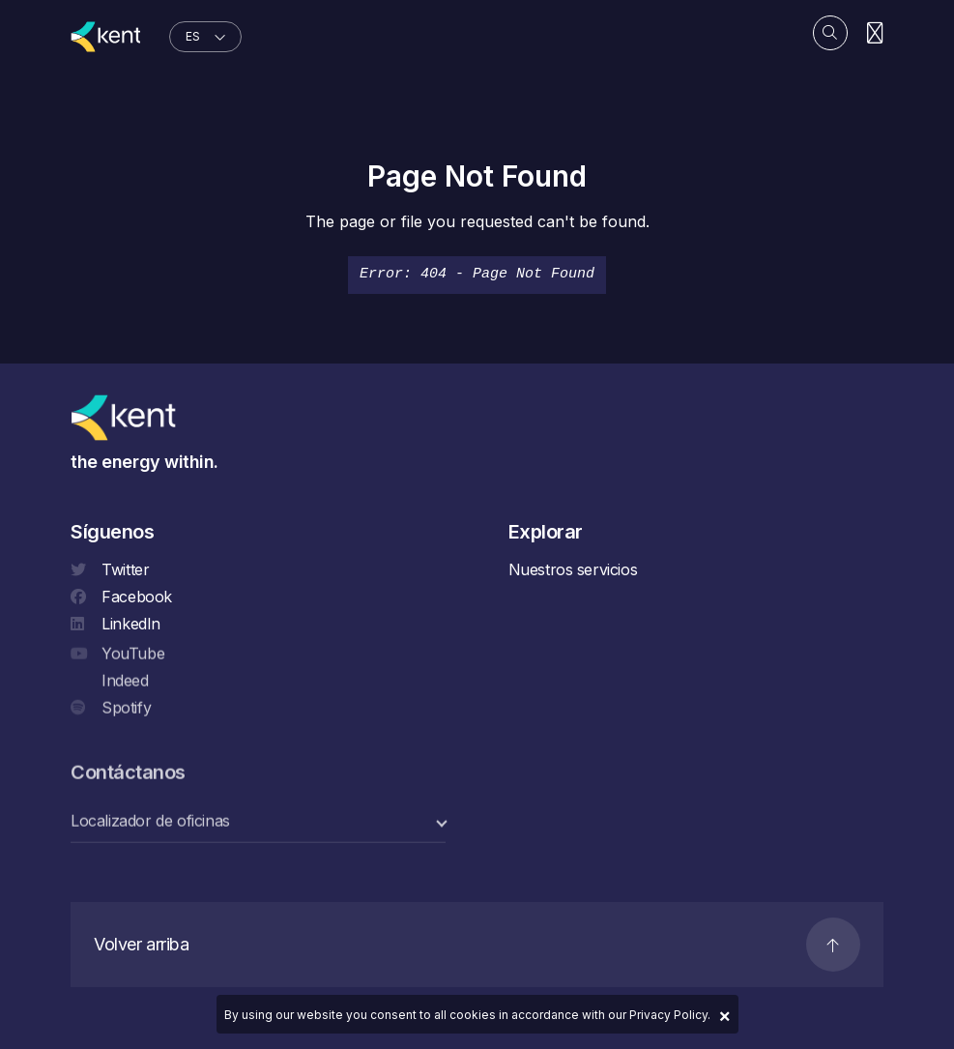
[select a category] (258, 821)
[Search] (830, 32)
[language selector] (205, 36)
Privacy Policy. (669, 1014)
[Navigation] (875, 33)
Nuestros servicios (573, 569)
